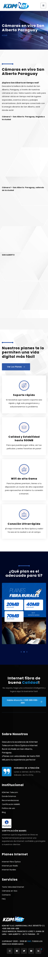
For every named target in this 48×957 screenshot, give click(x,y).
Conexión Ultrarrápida (24, 524)
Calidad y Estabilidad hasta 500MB (24, 438)
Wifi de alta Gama (24, 478)
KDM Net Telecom (10, 792)
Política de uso (8, 808)
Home (4, 35)
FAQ (4, 899)
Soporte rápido (24, 395)
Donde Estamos (9, 796)
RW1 (29, 941)
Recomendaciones (10, 800)
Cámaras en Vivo (9, 891)
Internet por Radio (10, 865)
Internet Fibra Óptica (11, 861)
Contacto (6, 895)
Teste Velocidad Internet (13, 887)
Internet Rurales (9, 869)
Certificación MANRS (11, 804)
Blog (4, 812)
